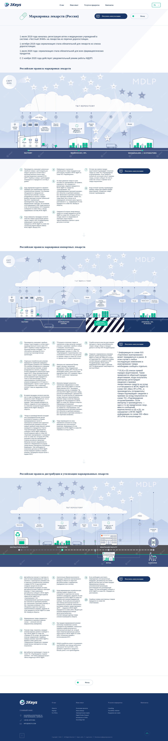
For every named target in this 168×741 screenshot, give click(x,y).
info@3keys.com (30, 723)
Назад (138, 16)
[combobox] (156, 5)
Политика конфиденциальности (103, 737)
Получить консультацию (108, 16)
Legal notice (89, 737)
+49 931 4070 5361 (29, 720)
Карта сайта (80, 737)
